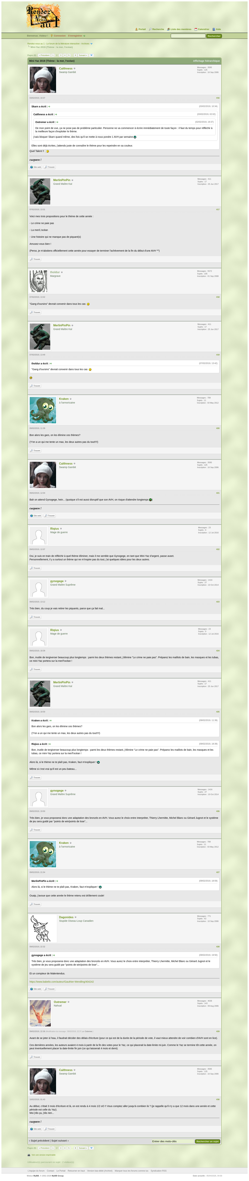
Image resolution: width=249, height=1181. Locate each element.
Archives (85, 43)
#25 (217, 712)
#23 (217, 602)
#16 (217, 98)
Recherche (158, 29)
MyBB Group (57, 1176)
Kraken (64, 398)
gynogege (57, 581)
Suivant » (83, 55)
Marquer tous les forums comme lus (131, 1171)
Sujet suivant (59, 1140)
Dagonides (66, 917)
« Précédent (44, 55)
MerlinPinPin (61, 180)
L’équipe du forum (36, 1171)
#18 (217, 297)
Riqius (54, 528)
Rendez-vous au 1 (35, 43)
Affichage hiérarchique (206, 60)
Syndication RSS (159, 1171)
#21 (217, 493)
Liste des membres (181, 29)
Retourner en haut (76, 1171)
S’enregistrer (75, 35)
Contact (50, 1171)
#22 (217, 549)
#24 (217, 651)
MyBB (36, 1176)
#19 (217, 355)
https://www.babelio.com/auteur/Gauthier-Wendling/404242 (62, 981)
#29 (217, 1031)
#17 (217, 209)
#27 (217, 872)
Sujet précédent (40, 1140)
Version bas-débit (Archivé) (99, 1171)
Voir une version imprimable (44, 1155)
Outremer (60, 1001)
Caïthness (65, 68)
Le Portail (60, 1171)
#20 (217, 428)
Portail (142, 29)
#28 (217, 947)
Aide (218, 29)
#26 (217, 811)
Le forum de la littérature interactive (62, 43)
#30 (217, 1099)
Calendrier (203, 29)
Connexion (60, 35)
